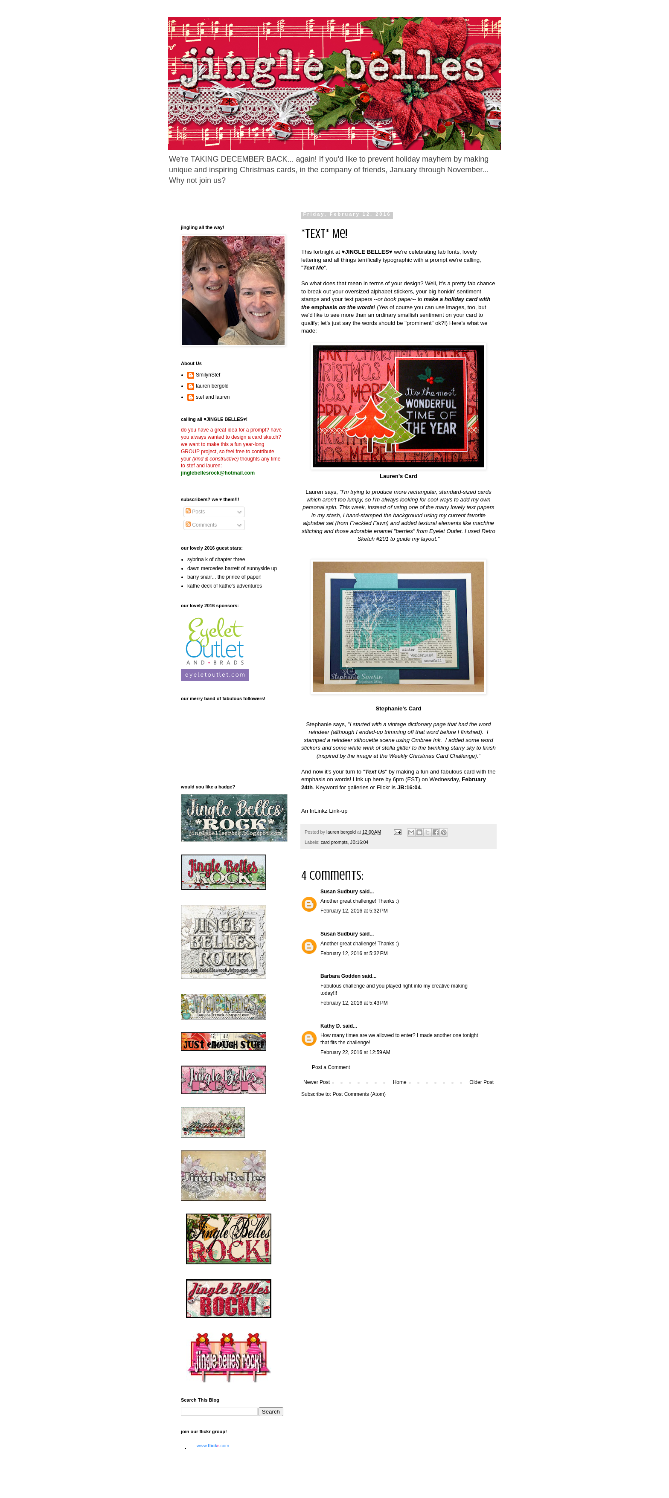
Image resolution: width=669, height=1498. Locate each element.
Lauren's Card (398, 476)
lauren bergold (212, 386)
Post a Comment (331, 1067)
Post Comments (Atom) (359, 1094)
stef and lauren (213, 397)
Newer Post (316, 1082)
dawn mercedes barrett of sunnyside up (232, 568)
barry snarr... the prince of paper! (224, 577)
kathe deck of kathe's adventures (224, 586)
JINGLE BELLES (367, 252)
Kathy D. (330, 1026)
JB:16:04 (359, 842)
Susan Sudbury (339, 892)
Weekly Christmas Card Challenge (432, 756)
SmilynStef (208, 375)
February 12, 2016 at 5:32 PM (354, 911)
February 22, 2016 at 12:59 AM (355, 1052)
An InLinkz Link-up (324, 811)
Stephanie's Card (398, 708)
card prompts (334, 842)
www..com (213, 1445)
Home (400, 1082)
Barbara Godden (340, 976)
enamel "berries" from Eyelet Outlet (418, 531)
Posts (195, 512)
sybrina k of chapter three (216, 559)
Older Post (481, 1082)
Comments (201, 525)
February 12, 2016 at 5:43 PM (354, 1003)
